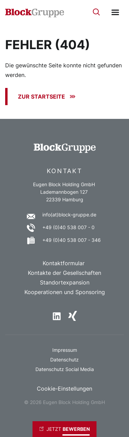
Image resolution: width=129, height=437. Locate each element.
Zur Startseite (41, 96)
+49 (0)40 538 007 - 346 (71, 240)
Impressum (64, 350)
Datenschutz (64, 359)
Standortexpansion (64, 282)
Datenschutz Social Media (64, 369)
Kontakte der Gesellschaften (64, 272)
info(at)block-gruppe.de (69, 214)
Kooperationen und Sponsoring (64, 292)
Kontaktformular (64, 263)
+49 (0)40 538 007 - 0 (68, 227)
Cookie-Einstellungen (64, 388)
